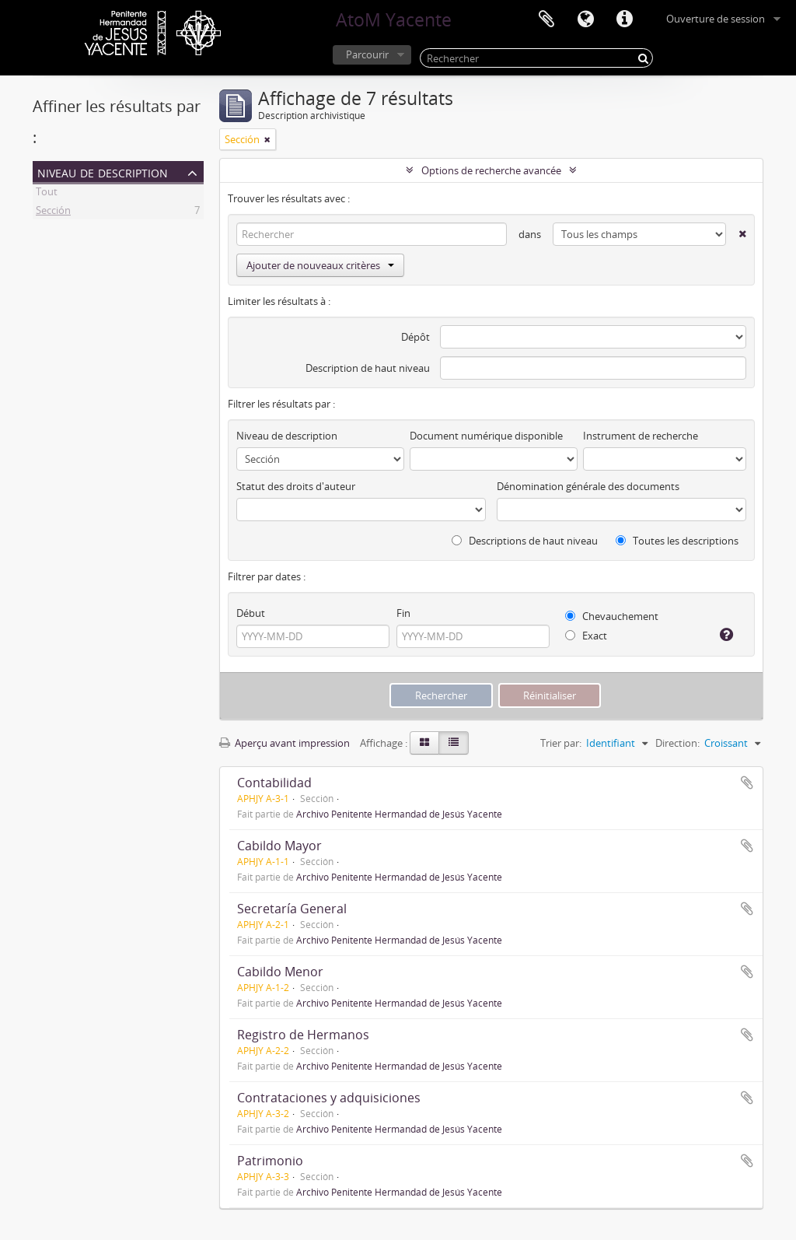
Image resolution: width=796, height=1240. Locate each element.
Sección (53, 212)
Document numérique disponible (486, 436)
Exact (586, 636)
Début (250, 613)
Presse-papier (546, 19)
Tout (47, 194)
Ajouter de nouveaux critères (320, 265)
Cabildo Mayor (279, 845)
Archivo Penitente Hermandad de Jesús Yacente (399, 813)
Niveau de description (102, 171)
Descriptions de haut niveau (525, 541)
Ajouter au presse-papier (747, 782)
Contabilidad (274, 782)
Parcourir (367, 54)
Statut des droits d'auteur (295, 486)
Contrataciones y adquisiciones (329, 1097)
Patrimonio (270, 1160)
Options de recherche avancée (491, 170)
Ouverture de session (715, 19)
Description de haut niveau (367, 368)
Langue (585, 19)
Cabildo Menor (280, 971)
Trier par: (560, 743)
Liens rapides (624, 19)
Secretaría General (292, 908)
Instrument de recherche (640, 436)
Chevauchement (611, 616)
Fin (403, 613)
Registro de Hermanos (303, 1034)
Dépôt (415, 337)
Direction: (677, 743)
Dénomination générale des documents (588, 486)
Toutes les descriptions (677, 541)
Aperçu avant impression (284, 743)
